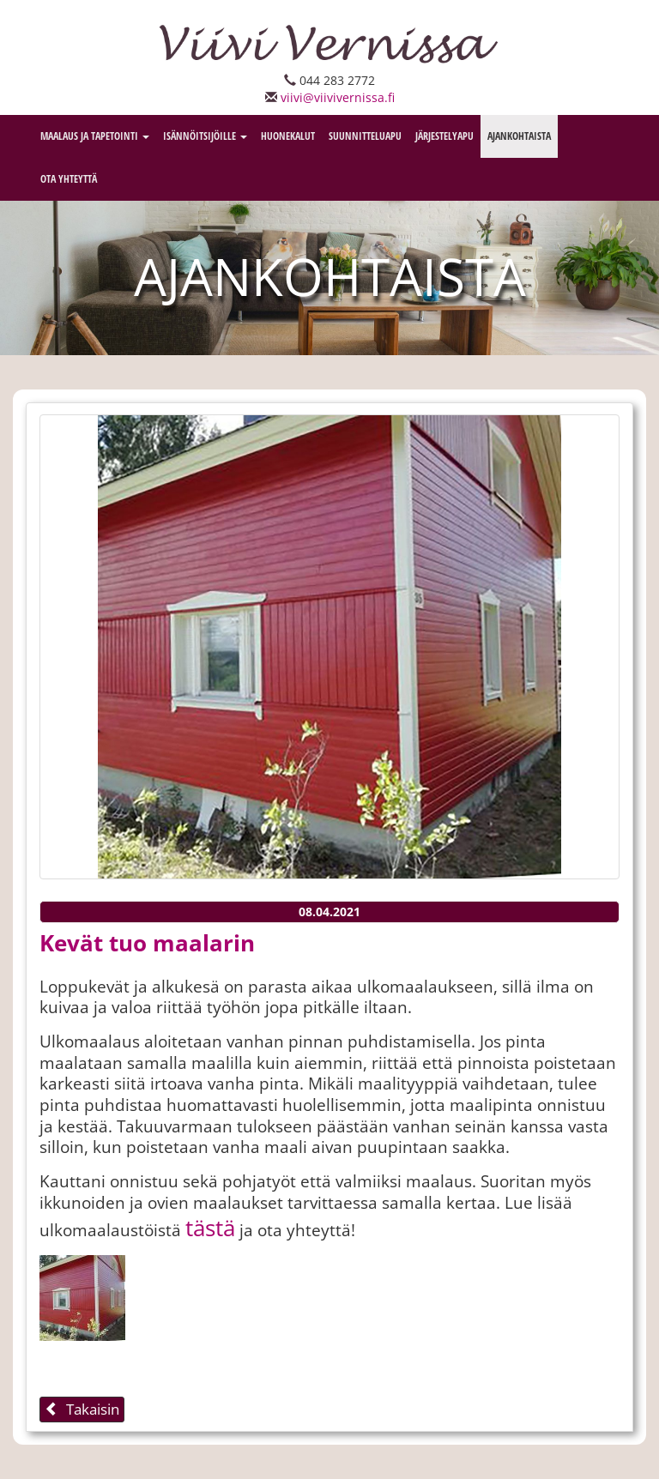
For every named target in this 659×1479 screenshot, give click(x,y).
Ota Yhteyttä (68, 179)
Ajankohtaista (519, 136)
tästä (210, 1227)
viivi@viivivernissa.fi (338, 97)
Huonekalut (288, 136)
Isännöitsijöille (205, 136)
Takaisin (82, 1409)
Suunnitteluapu (365, 136)
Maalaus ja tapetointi (94, 136)
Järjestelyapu (444, 136)
